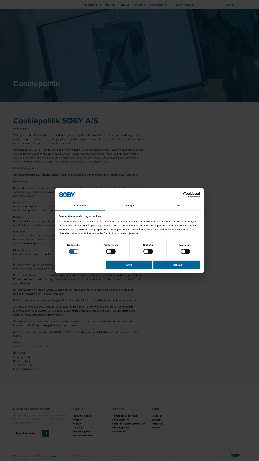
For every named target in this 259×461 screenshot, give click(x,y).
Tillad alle (176, 264)
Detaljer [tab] (129, 205)
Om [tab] (179, 205)
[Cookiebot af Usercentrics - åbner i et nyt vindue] (185, 194)
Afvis (129, 264)
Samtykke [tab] (80, 205)
